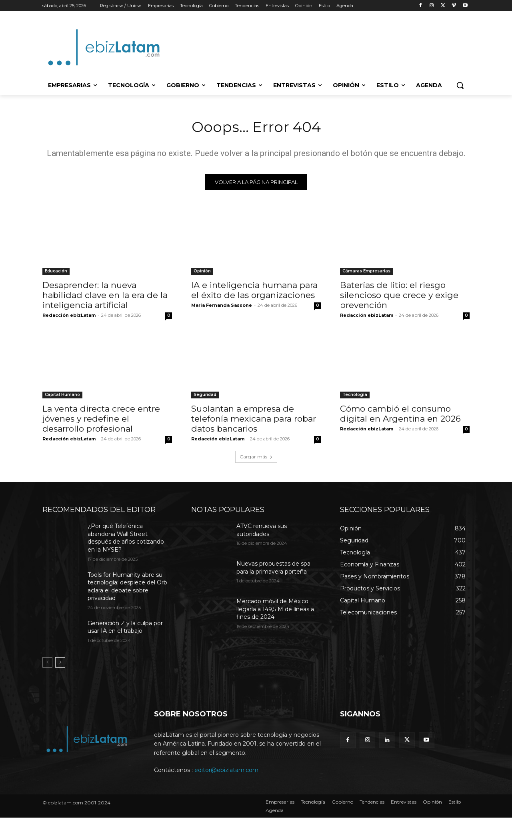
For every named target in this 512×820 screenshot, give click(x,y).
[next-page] (60, 665)
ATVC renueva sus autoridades (261, 532)
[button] (460, 85)
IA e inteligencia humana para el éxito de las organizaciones (254, 292)
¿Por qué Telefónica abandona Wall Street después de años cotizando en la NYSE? (126, 540)
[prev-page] (47, 665)
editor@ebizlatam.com (226, 772)
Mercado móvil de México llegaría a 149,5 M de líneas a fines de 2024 (275, 611)
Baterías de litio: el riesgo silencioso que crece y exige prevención (399, 297)
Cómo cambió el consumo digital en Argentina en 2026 (400, 416)
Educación (56, 273)
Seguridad (205, 397)
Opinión (202, 273)
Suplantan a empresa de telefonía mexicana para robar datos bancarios (253, 421)
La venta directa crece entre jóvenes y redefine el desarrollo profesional (101, 421)
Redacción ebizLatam (69, 317)
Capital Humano (62, 397)
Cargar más (256, 459)
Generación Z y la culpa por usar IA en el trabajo (125, 629)
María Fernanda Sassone (221, 307)
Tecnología (354, 397)
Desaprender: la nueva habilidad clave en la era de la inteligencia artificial (105, 297)
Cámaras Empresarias (366, 273)
